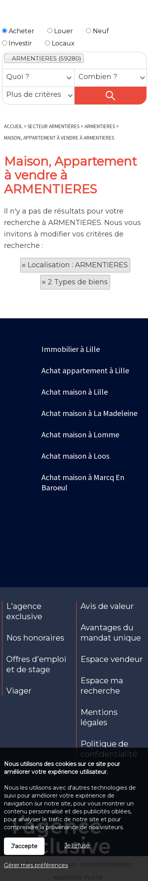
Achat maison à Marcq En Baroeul (82, 482)
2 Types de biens (78, 282)
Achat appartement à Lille (85, 370)
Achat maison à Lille (74, 392)
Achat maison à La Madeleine (89, 413)
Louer (60, 31)
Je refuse (77, 845)
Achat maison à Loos (75, 456)
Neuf (97, 31)
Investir (17, 43)
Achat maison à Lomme (80, 434)
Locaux (60, 43)
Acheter (18, 31)
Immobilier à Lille (70, 349)
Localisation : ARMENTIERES (78, 265)
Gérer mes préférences (36, 865)
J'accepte (24, 846)
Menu (10, 15)
